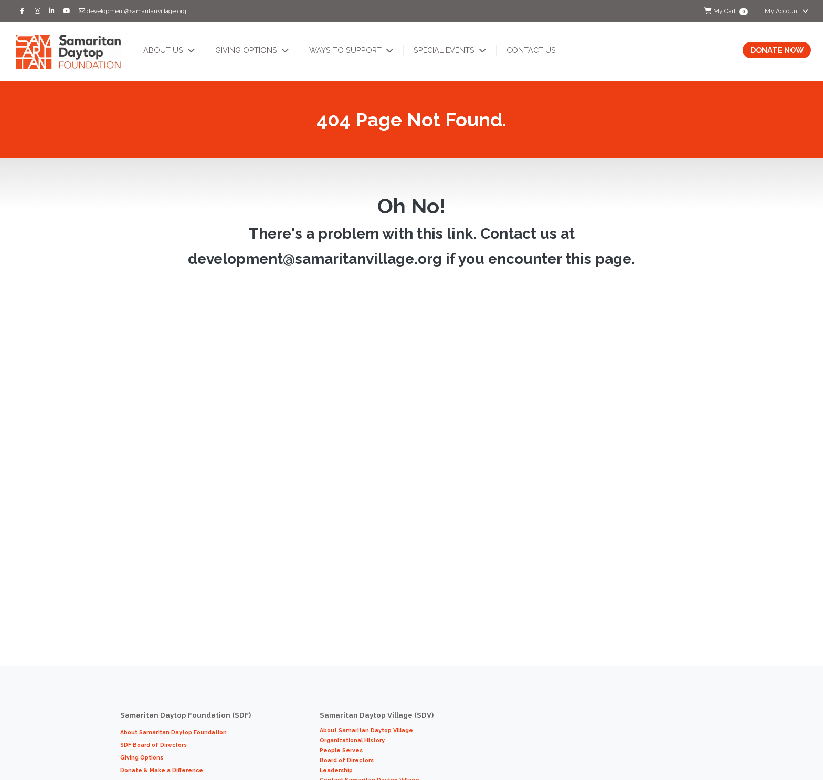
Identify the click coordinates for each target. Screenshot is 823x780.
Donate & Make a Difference (161, 770)
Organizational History (352, 740)
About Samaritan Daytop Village (366, 730)
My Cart (726, 11)
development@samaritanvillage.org (132, 11)
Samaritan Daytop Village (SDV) (377, 715)
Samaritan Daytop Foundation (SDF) (186, 715)
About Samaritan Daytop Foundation (173, 732)
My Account (787, 11)
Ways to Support (346, 50)
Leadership (338, 770)
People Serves (342, 750)
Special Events (445, 50)
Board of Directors (347, 760)
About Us (164, 50)
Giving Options (247, 50)
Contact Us (531, 50)
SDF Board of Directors (153, 745)
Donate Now (777, 50)
